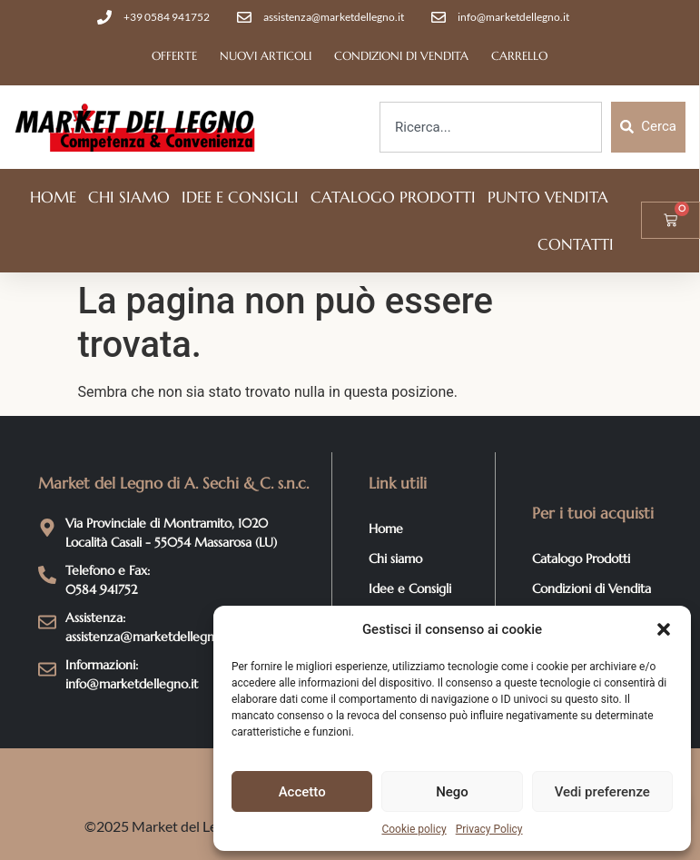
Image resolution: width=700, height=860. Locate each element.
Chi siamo (129, 197)
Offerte (174, 56)
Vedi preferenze (602, 792)
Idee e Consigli (240, 197)
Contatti (575, 244)
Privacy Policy (489, 829)
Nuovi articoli (265, 56)
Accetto (302, 792)
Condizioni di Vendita (401, 56)
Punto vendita (548, 197)
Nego (452, 792)
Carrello (519, 56)
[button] (664, 629)
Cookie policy (413, 829)
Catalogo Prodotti (393, 197)
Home (53, 197)
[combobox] (491, 127)
